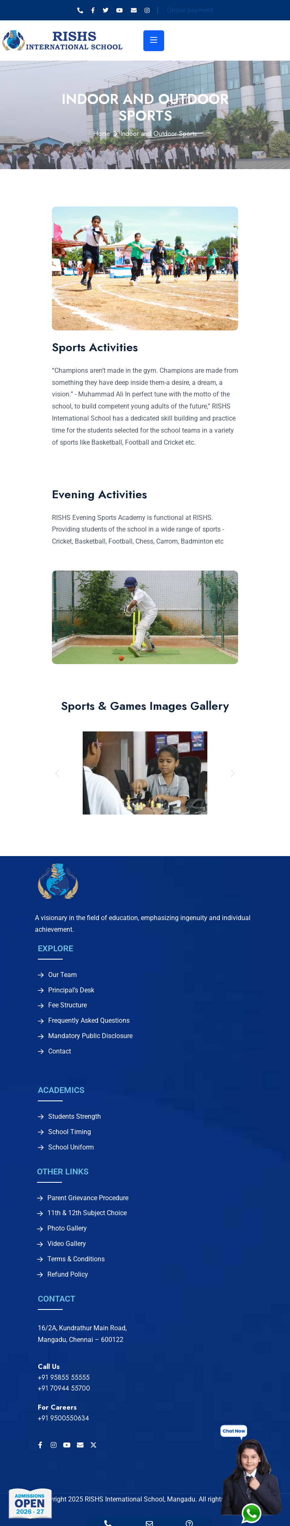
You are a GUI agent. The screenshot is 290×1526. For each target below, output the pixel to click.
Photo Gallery (67, 1228)
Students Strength (74, 1116)
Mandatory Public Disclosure (90, 1036)
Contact (59, 1051)
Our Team (62, 975)
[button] (57, 773)
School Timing (69, 1132)
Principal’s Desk (71, 990)
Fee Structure (67, 1005)
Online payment (190, 10)
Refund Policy (67, 1274)
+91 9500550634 (63, 1418)
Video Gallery (66, 1244)
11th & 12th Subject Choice (87, 1213)
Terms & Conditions (76, 1259)
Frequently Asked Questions (89, 1020)
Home (101, 133)
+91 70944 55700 (64, 1388)
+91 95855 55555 (64, 1377)
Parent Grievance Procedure (87, 1198)
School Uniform (71, 1147)
